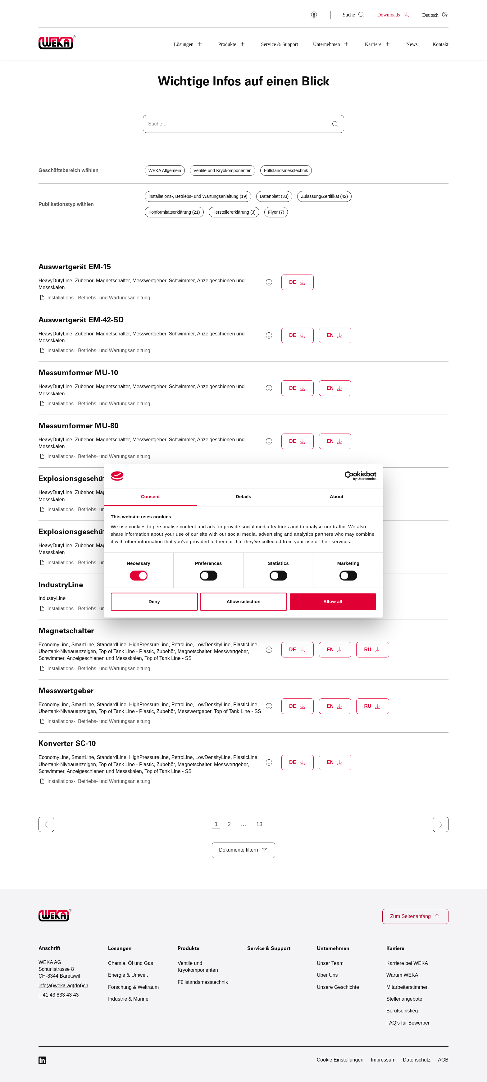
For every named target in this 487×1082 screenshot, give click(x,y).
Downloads (393, 14)
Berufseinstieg (402, 1009)
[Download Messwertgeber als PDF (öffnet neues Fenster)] (297, 706)
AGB (443, 1058)
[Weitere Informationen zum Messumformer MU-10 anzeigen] (269, 388)
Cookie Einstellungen (340, 1058)
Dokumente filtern (243, 849)
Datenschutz (416, 1058)
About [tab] (337, 496)
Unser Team (330, 961)
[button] (188, 44)
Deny (154, 601)
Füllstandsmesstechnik (286, 170)
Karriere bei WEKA (407, 961)
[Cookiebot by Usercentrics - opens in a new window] (349, 476)
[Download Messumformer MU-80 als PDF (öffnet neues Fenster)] (297, 441)
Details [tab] (243, 496)
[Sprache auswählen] (435, 15)
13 (285, 824)
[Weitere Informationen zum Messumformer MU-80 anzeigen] (269, 441)
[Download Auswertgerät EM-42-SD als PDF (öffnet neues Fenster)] (297, 335)
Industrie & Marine (128, 997)
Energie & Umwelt (128, 973)
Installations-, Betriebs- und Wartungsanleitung (198, 196)
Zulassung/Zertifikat (324, 196)
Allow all (332, 601)
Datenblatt (274, 196)
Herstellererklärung (234, 212)
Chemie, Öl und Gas (130, 961)
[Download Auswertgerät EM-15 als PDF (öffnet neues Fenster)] (297, 282)
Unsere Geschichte (338, 985)
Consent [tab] (150, 496)
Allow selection (243, 601)
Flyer (276, 212)
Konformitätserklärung (174, 212)
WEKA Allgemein (164, 170)
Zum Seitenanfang (415, 916)
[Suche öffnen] (354, 15)
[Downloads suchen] (239, 124)
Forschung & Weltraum (133, 985)
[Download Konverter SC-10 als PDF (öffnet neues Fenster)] (297, 762)
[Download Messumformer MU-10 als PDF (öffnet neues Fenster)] (297, 388)
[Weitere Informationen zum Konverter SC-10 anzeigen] (269, 762)
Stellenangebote (404, 997)
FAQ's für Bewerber (408, 1021)
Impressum (383, 1058)
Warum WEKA (402, 973)
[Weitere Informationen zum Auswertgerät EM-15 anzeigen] (269, 282)
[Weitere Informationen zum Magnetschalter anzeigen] (269, 650)
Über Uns (327, 973)
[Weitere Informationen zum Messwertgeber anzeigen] (269, 706)
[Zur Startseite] (59, 916)
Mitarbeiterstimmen (407, 985)
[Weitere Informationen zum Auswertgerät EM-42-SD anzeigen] (269, 335)
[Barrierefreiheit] (314, 14)
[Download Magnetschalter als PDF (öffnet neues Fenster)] (297, 649)
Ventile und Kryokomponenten (222, 170)
